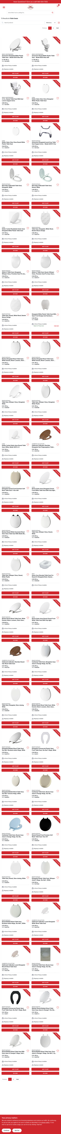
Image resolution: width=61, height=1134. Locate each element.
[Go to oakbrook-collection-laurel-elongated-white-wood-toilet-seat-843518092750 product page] (45, 924)
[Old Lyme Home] (30, 7)
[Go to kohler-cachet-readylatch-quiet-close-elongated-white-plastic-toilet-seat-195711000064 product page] (15, 231)
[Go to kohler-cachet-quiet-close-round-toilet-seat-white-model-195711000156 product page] (15, 447)
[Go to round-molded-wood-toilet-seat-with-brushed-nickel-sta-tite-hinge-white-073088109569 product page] (15, 924)
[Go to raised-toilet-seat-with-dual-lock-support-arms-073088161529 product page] (15, 101)
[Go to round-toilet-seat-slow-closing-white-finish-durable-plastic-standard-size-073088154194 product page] (15, 880)
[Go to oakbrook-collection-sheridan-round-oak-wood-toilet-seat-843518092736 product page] (15, 664)
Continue (6, 1130)
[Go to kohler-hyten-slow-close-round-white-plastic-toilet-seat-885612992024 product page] (15, 144)
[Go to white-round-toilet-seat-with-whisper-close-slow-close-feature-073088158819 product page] (45, 534)
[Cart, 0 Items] (57, 6)
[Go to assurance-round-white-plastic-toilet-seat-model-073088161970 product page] (45, 58)
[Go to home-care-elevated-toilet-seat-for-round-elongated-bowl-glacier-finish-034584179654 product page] (45, 577)
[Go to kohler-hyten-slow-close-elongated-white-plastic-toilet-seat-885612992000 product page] (45, 101)
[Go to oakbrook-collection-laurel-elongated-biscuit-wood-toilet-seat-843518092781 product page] (15, 967)
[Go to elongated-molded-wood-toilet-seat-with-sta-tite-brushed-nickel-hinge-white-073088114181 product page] (15, 751)
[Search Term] (30, 12)
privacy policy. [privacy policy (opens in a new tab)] (45, 1122)
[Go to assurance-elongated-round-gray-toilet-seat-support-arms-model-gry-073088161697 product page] (45, 144)
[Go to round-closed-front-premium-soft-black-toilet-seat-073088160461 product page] (45, 837)
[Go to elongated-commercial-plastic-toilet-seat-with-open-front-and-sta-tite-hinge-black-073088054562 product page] (15, 1010)
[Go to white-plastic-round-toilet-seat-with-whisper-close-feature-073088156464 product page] (15, 577)
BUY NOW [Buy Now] (15, 77)
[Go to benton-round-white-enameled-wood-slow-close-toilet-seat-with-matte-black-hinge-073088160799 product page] (15, 534)
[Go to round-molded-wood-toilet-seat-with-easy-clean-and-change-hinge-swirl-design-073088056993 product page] (15, 1054)
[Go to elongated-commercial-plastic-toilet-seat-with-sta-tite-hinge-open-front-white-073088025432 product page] (45, 751)
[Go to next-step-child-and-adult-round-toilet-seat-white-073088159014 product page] (45, 188)
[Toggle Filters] (59, 23)
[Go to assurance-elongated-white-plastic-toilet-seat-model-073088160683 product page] (15, 58)
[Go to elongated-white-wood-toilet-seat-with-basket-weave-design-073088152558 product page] (45, 231)
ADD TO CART (15, 73)
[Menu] (4, 7)
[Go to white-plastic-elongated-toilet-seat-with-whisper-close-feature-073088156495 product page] (45, 404)
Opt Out (17, 1130)
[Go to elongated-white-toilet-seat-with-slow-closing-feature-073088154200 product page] (15, 707)
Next (57, 28)
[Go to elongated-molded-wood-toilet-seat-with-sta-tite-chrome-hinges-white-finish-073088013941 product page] (15, 794)
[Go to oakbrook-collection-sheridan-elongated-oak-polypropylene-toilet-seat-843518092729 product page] (45, 447)
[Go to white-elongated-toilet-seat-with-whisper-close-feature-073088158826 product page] (15, 404)
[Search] (52, 12)
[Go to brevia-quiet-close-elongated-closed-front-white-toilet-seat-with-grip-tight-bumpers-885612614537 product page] (45, 491)
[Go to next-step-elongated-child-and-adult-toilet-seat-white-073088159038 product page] (15, 188)
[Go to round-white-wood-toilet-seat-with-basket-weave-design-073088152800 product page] (15, 318)
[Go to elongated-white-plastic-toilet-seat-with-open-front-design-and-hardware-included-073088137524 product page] (45, 318)
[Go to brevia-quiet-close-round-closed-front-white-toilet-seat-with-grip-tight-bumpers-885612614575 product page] (45, 621)
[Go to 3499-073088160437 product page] (15, 491)
